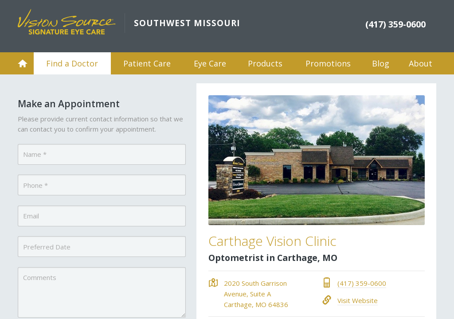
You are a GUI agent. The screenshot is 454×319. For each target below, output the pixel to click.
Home (23, 63)
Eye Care (210, 63)
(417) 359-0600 (361, 283)
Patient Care (147, 63)
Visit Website (357, 300)
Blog (380, 63)
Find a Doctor (72, 63)
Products (265, 63)
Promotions (328, 63)
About (420, 63)
